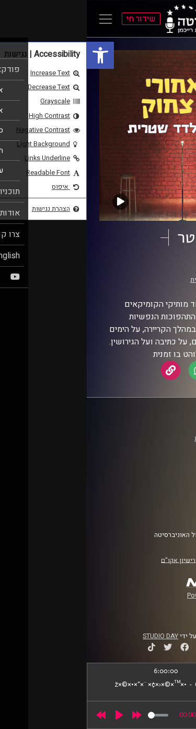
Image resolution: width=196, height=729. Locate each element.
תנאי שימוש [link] (161, 490)
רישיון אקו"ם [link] (91, 560)
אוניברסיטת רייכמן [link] (152, 448)
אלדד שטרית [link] (121, 279)
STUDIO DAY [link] (73, 636)
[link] (13, 55)
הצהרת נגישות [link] (159, 500)
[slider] (71, 715)
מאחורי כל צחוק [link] (134, 269)
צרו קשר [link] (167, 510)
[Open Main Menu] (18, 18)
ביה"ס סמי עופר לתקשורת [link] (143, 438)
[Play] (32, 715)
